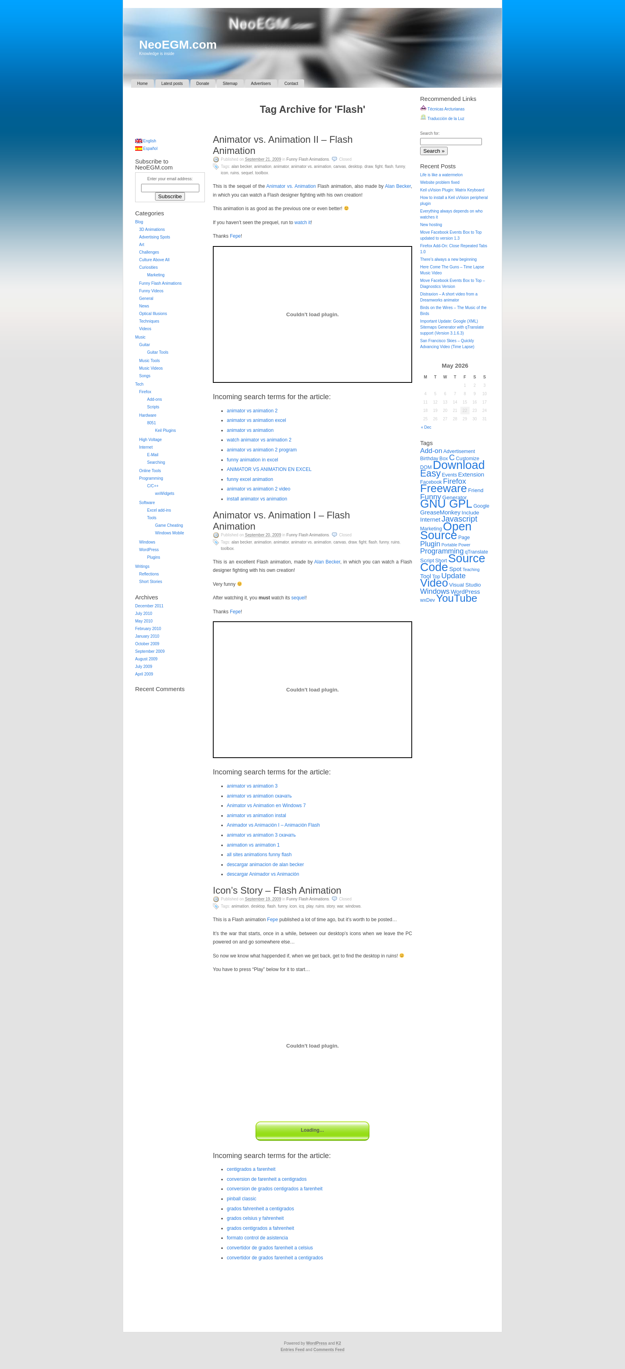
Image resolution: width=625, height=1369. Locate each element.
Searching (156, 462)
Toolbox (261, 173)
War (340, 906)
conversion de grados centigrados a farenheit (274, 1189)
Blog (139, 222)
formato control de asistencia (257, 1238)
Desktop (355, 166)
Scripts (153, 407)
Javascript (459, 518)
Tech (139, 384)
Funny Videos (151, 291)
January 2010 (147, 636)
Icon (224, 173)
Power (464, 544)
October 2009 (147, 644)
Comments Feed (328, 1349)
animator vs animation (250, 430)
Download (459, 464)
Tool (425, 576)
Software (147, 502)
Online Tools (150, 471)
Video (434, 583)
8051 (151, 423)
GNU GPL (446, 503)
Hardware (147, 415)
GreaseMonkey (440, 512)
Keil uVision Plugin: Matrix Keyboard (452, 190)
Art (141, 244)
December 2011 (149, 606)
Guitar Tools (157, 352)
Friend (475, 490)
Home (142, 83)
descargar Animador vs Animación (263, 874)
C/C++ (153, 486)
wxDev (427, 600)
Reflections (149, 574)
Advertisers (261, 83)
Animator (281, 166)
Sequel (247, 173)
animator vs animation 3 (252, 786)
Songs (144, 376)
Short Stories (150, 581)
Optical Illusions (153, 313)
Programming (151, 478)
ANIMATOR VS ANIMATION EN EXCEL (269, 469)
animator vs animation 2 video (258, 489)
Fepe (235, 236)
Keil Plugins (165, 430)
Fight (379, 166)
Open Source (446, 531)
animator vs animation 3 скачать (261, 835)
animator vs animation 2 (252, 411)
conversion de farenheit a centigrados (267, 1179)
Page (464, 537)
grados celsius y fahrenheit (255, 1218)
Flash (389, 166)
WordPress (149, 550)
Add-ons (154, 399)
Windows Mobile (169, 533)
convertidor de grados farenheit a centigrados (275, 1258)
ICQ (301, 906)
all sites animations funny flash (259, 854)
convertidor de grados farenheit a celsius (270, 1248)
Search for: (430, 133)
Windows (353, 906)
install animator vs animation (257, 499)
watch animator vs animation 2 (259, 440)
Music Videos (151, 368)
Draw (368, 166)
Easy (430, 473)
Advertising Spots (154, 237)
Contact (291, 83)
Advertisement (459, 451)
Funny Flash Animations (308, 159)
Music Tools (149, 361)
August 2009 (146, 659)
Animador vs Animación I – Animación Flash (273, 825)
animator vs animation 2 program (262, 450)
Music (140, 337)
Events (449, 475)
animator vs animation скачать (259, 796)
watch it (303, 222)
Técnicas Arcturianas (442, 109)
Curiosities (148, 267)
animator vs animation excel (256, 420)
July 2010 (143, 613)
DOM (426, 467)
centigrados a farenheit (251, 1169)
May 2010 (144, 621)
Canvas (339, 166)
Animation (262, 166)
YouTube (456, 598)
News (144, 306)
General (146, 298)
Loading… (312, 1130)
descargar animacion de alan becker (265, 864)
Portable (449, 544)
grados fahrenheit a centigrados (260, 1208)
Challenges (149, 252)
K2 (338, 1343)
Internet (146, 447)
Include (470, 513)
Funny (400, 166)
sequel (298, 598)
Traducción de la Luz (442, 118)
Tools (151, 518)
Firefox (145, 392)
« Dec (426, 427)
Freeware (443, 488)
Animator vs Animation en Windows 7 (266, 805)
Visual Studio (465, 585)
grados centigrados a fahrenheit (260, 1228)
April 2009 (144, 674)
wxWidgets (164, 493)
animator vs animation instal (256, 815)
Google (481, 506)
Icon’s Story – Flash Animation (277, 890)
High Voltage (150, 439)
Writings (142, 566)
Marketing (156, 275)
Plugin (430, 544)
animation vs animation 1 (253, 845)
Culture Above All (154, 260)
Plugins (153, 557)
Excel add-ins (159, 510)
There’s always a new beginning (448, 259)
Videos (145, 329)
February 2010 (148, 628)
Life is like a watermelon (441, 175)
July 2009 (143, 666)
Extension (471, 474)
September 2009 (150, 651)
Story (330, 906)
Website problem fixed (440, 182)
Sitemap (230, 83)
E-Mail (152, 455)
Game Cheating (169, 525)
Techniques (149, 321)
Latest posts (172, 83)
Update (453, 575)
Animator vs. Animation (311, 166)
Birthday (429, 458)
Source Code (452, 562)
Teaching (471, 569)
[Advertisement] (312, 126)
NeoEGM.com (178, 44)
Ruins (234, 173)
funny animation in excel (252, 460)
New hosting (431, 225)
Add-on (431, 451)
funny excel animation (250, 479)
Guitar (144, 345)
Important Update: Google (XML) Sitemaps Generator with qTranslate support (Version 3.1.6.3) (452, 327)
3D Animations (152, 229)
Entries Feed (293, 1349)
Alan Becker (242, 166)
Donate (203, 83)
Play (309, 906)
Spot (455, 568)
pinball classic (241, 1199)
